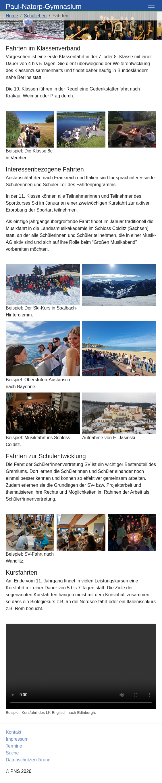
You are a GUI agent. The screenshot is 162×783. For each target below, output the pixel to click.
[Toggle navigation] (151, 6)
